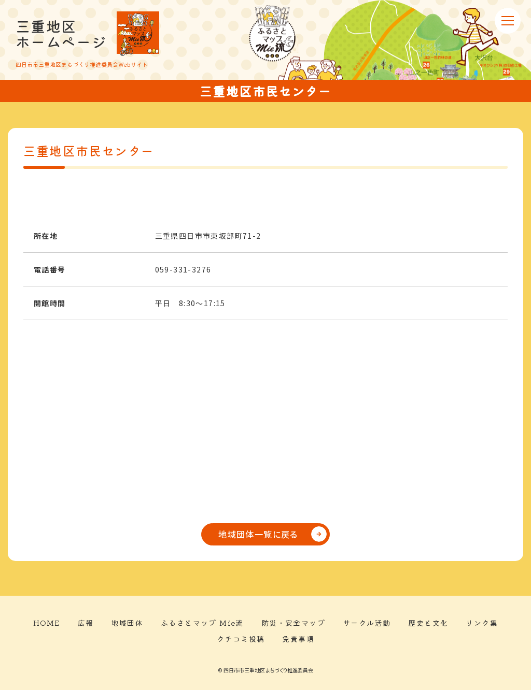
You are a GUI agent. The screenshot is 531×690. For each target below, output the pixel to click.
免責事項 (298, 639)
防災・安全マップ (293, 622)
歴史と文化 (428, 622)
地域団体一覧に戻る (258, 534)
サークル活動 (366, 622)
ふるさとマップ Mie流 (202, 622)
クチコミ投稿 (240, 639)
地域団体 (127, 622)
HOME (46, 622)
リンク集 (482, 622)
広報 (86, 622)
